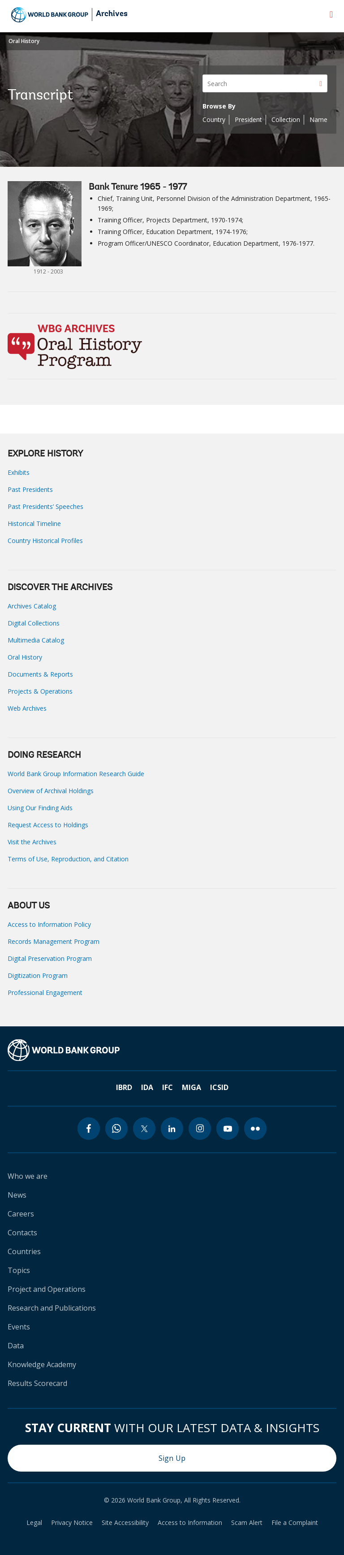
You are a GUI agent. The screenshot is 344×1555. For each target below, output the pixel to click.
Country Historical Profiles (45, 540)
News (17, 1195)
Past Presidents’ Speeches (45, 506)
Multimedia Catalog (36, 640)
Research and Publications (52, 1308)
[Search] (264, 83)
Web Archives (27, 708)
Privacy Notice (72, 1522)
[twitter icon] (144, 1128)
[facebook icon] (88, 1128)
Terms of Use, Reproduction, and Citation (68, 859)
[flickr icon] (255, 1128)
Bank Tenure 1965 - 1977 (138, 187)
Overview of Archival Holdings (51, 790)
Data (16, 1346)
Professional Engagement (45, 992)
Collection (285, 119)
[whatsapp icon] (116, 1128)
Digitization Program (38, 975)
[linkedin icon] (172, 1128)
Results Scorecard (37, 1383)
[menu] (331, 14)
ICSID (219, 1087)
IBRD (124, 1087)
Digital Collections (34, 623)
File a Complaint (294, 1522)
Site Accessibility (125, 1522)
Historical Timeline (34, 523)
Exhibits (19, 472)
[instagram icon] (200, 1128)
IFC (167, 1087)
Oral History (24, 41)
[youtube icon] (227, 1128)
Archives (112, 14)
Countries (24, 1251)
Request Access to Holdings (48, 825)
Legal (34, 1522)
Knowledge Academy (42, 1364)
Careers (21, 1214)
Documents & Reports (40, 674)
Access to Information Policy (49, 924)
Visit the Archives (32, 842)
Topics (19, 1270)
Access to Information (190, 1522)
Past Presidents (30, 489)
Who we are (27, 1176)
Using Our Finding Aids (40, 808)
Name (318, 119)
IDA (147, 1087)
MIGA (191, 1087)
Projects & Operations (40, 691)
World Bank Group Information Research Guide (76, 773)
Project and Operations (47, 1289)
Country (213, 119)
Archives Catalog (32, 606)
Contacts (22, 1233)
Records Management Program (53, 941)
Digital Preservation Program (50, 958)
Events (19, 1327)
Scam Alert (246, 1522)
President (248, 119)
